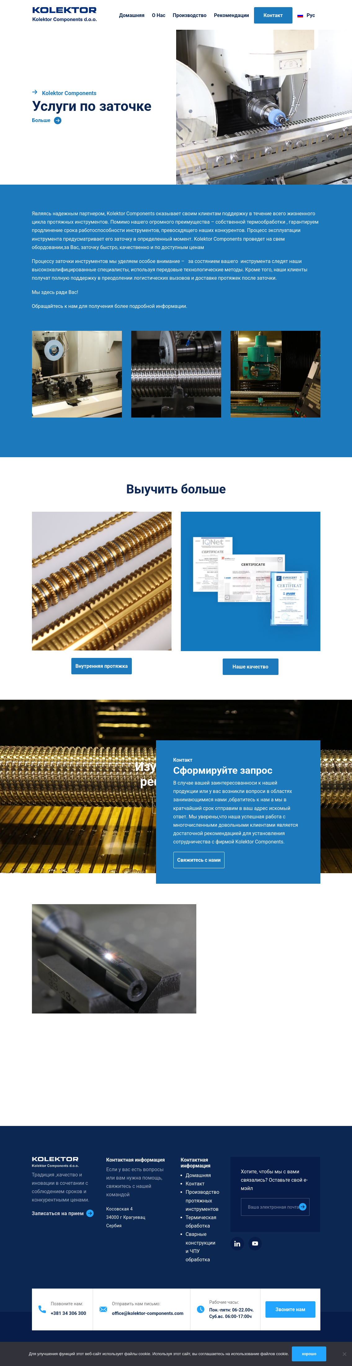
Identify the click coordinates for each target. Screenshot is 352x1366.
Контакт (273, 15)
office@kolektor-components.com (148, 1313)
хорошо (309, 1353)
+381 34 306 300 (68, 1313)
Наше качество (250, 667)
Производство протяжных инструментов (203, 1200)
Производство (190, 15)
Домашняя (132, 15)
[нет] (344, 1354)
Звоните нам (290, 1309)
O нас (158, 15)
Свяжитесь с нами (199, 860)
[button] (77, 374)
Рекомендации (231, 15)
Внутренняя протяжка (101, 666)
